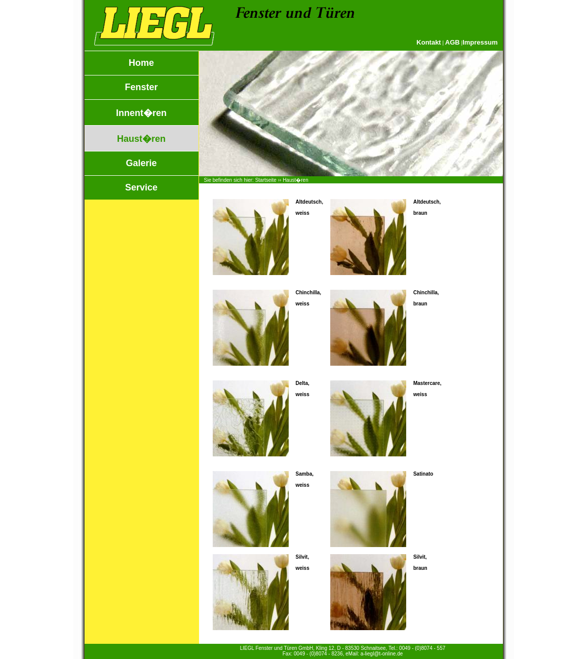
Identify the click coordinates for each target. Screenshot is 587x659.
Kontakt (428, 42)
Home (141, 63)
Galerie (141, 163)
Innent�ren (141, 113)
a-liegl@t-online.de (382, 653)
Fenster (141, 87)
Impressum (479, 42)
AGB (452, 42)
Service (141, 187)
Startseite (266, 180)
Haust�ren (141, 139)
